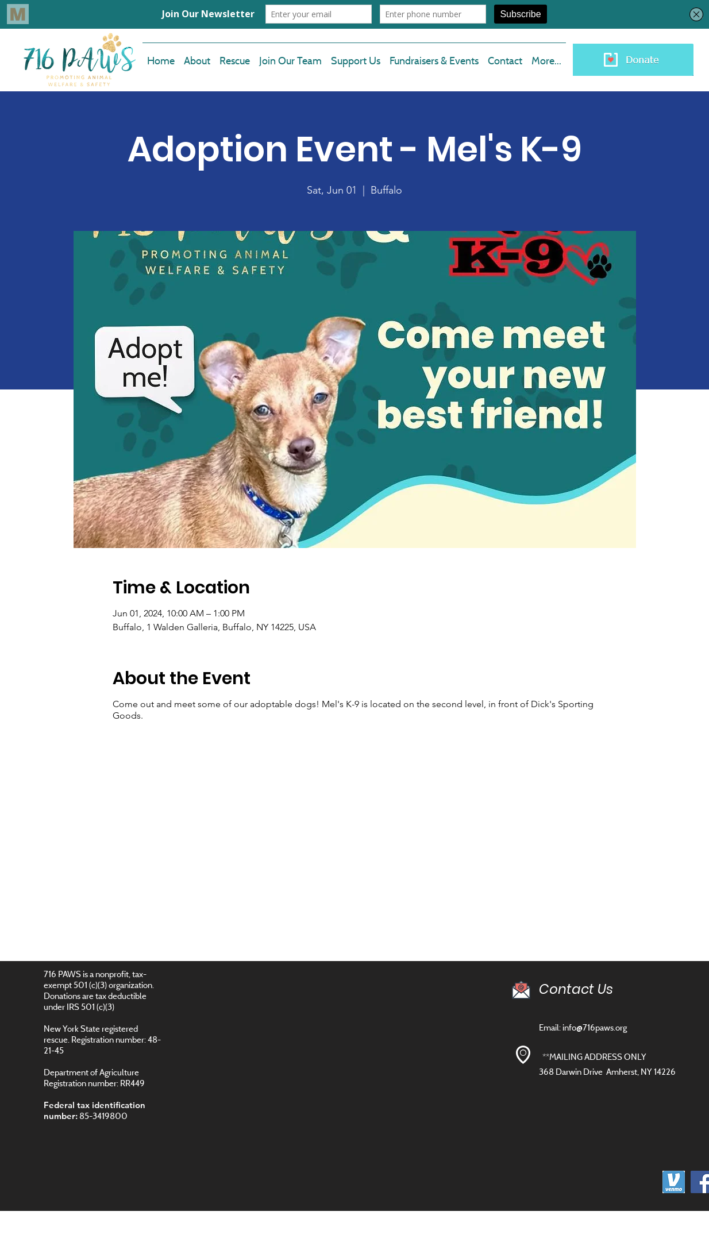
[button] (290, 56)
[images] (673, 1182)
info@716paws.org (594, 1027)
